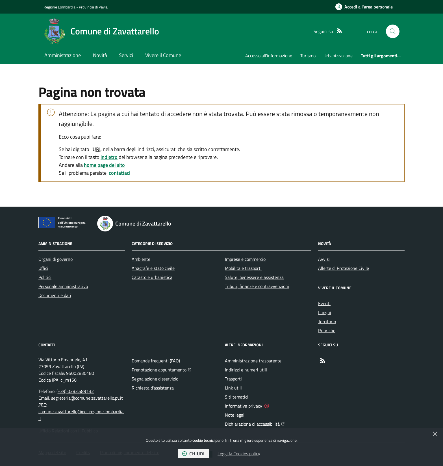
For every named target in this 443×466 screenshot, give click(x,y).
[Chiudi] (435, 433)
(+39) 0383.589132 (75, 391)
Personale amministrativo (63, 286)
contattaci (119, 173)
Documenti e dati (54, 295)
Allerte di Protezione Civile (343, 268)
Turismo (308, 55)
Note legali (235, 415)
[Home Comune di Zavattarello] (101, 31)
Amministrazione (62, 55)
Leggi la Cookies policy (239, 453)
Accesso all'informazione (268, 55)
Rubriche (326, 330)
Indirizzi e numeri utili (246, 369)
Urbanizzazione (338, 55)
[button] (392, 31)
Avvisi (324, 259)
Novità (100, 55)
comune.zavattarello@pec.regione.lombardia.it (81, 415)
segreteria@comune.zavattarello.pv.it (87, 398)
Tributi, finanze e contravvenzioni (257, 286)
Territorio (327, 321)
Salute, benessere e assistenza (254, 277)
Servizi (126, 55)
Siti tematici (236, 396)
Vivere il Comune (163, 55)
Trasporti (233, 378)
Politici (44, 277)
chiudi (193, 453)
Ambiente (141, 259)
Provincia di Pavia (93, 7)
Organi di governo (55, 259)
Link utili (233, 387)
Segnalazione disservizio (155, 378)
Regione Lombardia (59, 7)
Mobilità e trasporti (243, 268)
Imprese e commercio (245, 259)
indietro (109, 157)
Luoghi (324, 312)
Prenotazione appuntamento (161, 369)
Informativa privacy (243, 405)
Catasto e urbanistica (152, 277)
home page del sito (104, 165)
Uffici (43, 268)
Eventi (324, 303)
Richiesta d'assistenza (153, 387)
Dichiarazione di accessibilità (255, 423)
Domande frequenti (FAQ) (156, 360)
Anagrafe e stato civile (153, 268)
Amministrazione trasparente (253, 360)
